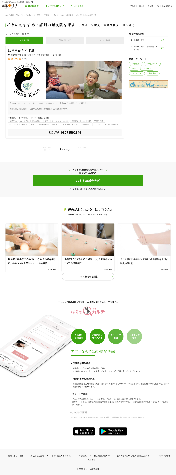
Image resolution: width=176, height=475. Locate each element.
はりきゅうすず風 (21, 50)
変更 (162, 40)
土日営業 (136, 64)
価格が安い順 (65, 40)
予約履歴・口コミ (137, 6)
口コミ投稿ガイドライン (61, 456)
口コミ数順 (105, 40)
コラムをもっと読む (88, 276)
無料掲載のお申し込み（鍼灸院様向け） (134, 456)
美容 (134, 68)
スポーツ (147, 68)
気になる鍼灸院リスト (165, 6)
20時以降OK (152, 64)
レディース (136, 73)
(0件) (25, 58)
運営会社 (91, 459)
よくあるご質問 (37, 456)
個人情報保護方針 (102, 456)
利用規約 (83, 456)
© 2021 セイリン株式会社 (88, 469)
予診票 (150, 6)
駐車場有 (152, 73)
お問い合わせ (164, 456)
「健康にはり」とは (14, 456)
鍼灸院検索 (33, 6)
